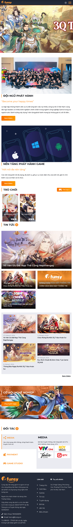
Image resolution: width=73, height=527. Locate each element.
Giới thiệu (42, 489)
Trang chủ (43, 485)
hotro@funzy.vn (15, 517)
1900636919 (16, 514)
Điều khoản (43, 512)
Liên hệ (41, 508)
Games (41, 493)
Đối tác (41, 504)
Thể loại (64, 190)
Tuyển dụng (43, 500)
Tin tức (41, 497)
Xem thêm (8, 118)
